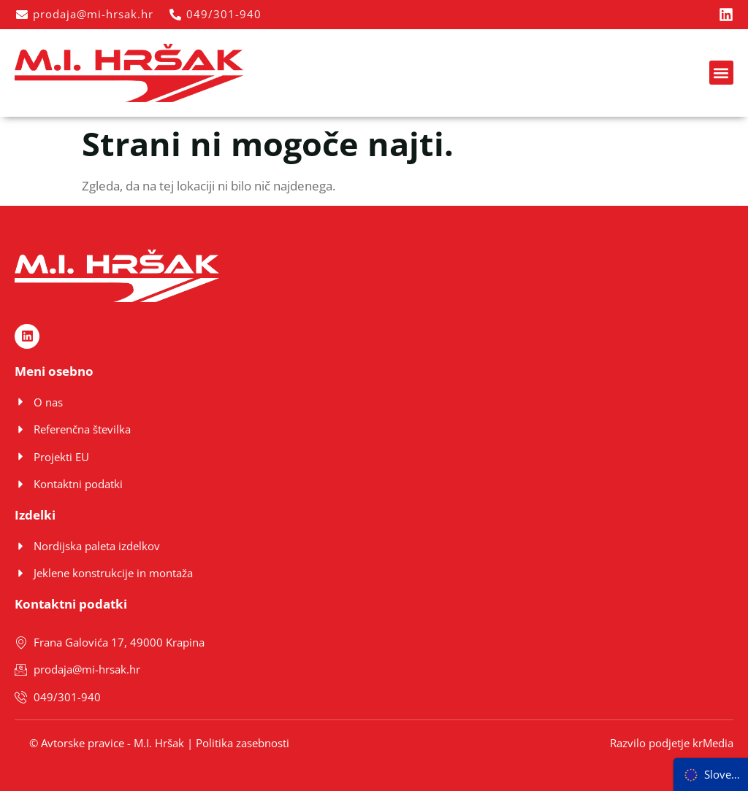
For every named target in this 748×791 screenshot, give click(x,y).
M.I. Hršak (159, 743)
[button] (721, 73)
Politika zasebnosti (242, 743)
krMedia (712, 743)
